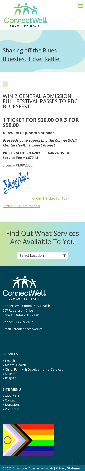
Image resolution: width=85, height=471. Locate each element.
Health (10, 361)
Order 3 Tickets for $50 (21, 206)
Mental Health (15, 365)
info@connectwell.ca (27, 329)
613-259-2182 (23, 322)
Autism (10, 374)
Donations (12, 405)
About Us (12, 396)
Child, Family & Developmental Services (34, 369)
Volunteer (12, 409)
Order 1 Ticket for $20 (49, 198)
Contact (11, 400)
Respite (10, 378)
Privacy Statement (69, 468)
